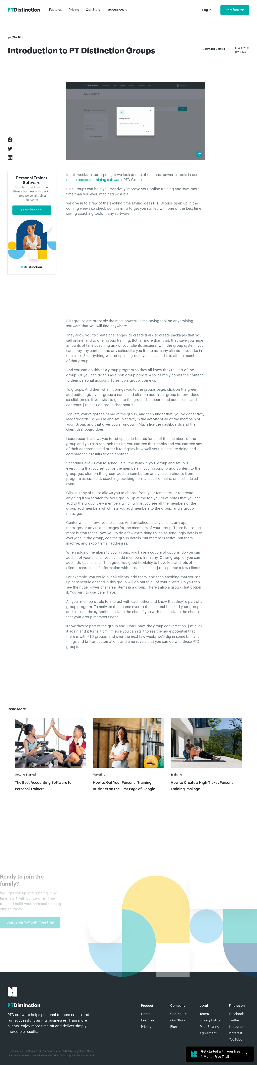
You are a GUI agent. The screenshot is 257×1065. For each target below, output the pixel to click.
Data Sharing (209, 1026)
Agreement (208, 1033)
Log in (207, 10)
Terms (204, 1014)
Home (145, 1014)
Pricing (74, 9)
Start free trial (234, 10)
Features (55, 9)
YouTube (235, 1039)
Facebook (236, 1014)
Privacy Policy (210, 1020)
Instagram (236, 1026)
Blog (173, 1026)
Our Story (93, 9)
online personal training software (94, 180)
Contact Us (178, 1014)
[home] (24, 10)
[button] (118, 10)
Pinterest (235, 1033)
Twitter (234, 1020)
